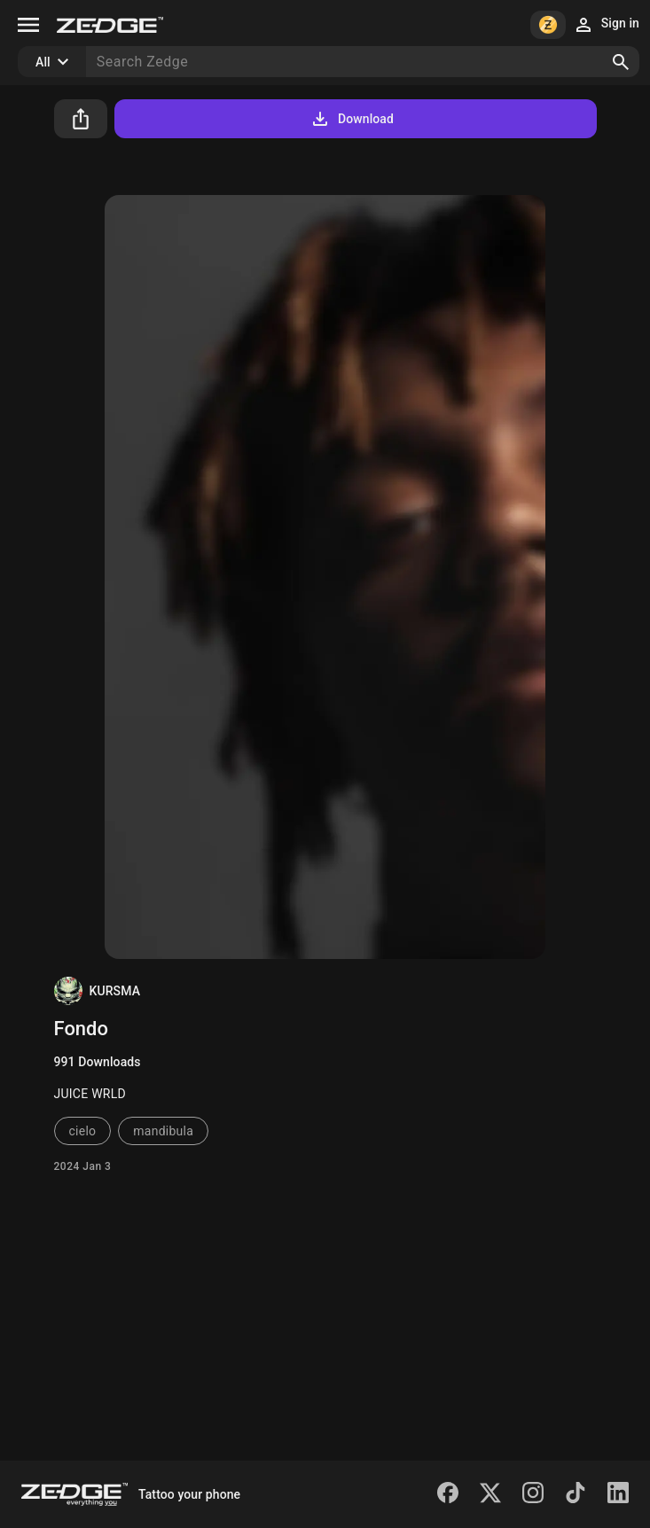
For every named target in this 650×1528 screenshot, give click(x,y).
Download (351, 118)
